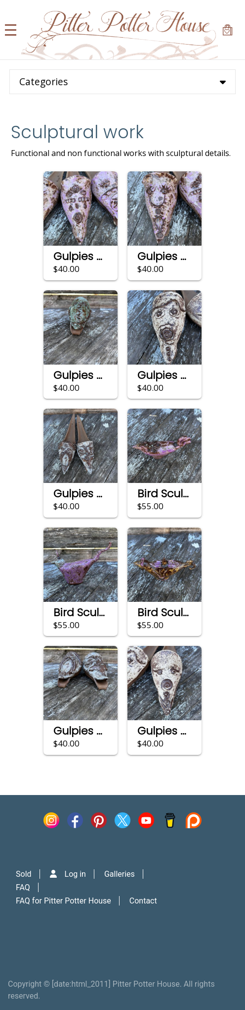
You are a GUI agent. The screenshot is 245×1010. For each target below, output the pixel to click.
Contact (143, 900)
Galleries (119, 874)
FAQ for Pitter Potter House (63, 900)
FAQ (23, 887)
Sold (24, 874)
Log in (75, 874)
